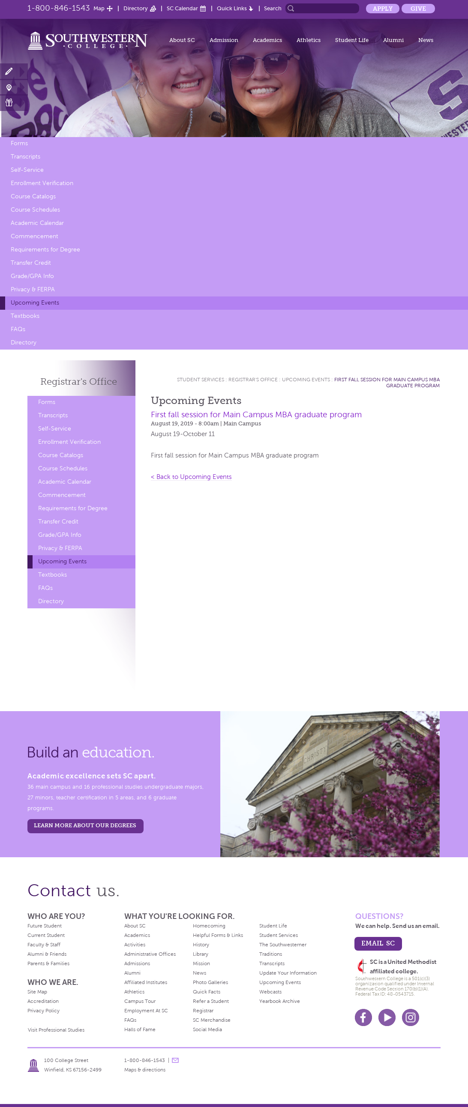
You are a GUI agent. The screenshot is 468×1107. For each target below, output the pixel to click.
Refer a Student (211, 1001)
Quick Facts (206, 992)
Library (200, 954)
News (425, 40)
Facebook (363, 1017)
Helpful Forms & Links (218, 935)
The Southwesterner (282, 945)
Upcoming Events (35, 302)
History (201, 945)
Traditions (270, 954)
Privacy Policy (43, 1011)
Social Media (207, 1029)
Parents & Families (48, 963)
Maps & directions (144, 1070)
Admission (224, 40)
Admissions (137, 963)
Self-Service (27, 170)
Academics (267, 40)
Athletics (309, 40)
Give (418, 8)
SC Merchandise (212, 1020)
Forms (19, 143)
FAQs (18, 329)
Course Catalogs (33, 196)
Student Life (352, 40)
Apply (383, 8)
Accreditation (43, 1001)
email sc (378, 943)
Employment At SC (146, 1011)
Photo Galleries (210, 982)
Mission (201, 963)
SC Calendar (182, 8)
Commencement (34, 236)
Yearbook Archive (279, 1001)
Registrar (203, 1011)
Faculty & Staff (43, 945)
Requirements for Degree (45, 249)
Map (99, 8)
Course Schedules (35, 209)
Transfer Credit (31, 263)
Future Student (44, 926)
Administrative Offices (150, 954)
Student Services (200, 380)
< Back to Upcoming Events (191, 476)
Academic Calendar (37, 223)
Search (273, 8)
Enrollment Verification (42, 183)
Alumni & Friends (46, 954)
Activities (134, 945)
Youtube (387, 1017)
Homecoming (209, 926)
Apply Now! (14, 71)
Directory (135, 8)
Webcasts (270, 992)
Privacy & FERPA (33, 289)
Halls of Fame (140, 1029)
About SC (182, 40)
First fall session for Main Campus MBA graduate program (387, 383)
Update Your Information (288, 973)
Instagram (410, 1017)
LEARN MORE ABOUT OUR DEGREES (85, 825)
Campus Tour (140, 1001)
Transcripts (25, 156)
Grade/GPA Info (32, 276)
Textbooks (25, 316)
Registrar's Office (253, 380)
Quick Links (232, 8)
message (175, 1060)
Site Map (37, 992)
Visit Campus (14, 87)
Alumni (393, 40)
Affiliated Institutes (145, 982)
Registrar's (78, 381)
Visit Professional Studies (56, 1030)
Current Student (46, 935)
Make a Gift (14, 102)
